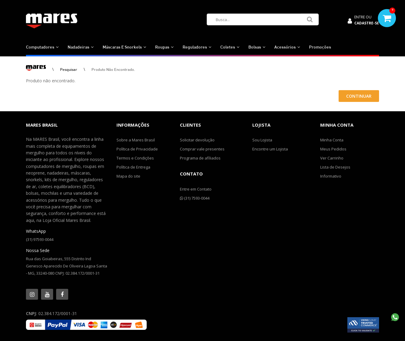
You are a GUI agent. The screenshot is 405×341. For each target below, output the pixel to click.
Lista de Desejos (335, 167)
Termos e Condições (135, 158)
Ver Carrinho (331, 158)
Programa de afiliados (200, 158)
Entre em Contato (196, 189)
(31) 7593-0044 (194, 198)
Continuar (359, 96)
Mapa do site (128, 176)
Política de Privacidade (137, 149)
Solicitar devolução (197, 140)
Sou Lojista (262, 140)
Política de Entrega (133, 167)
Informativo (330, 176)
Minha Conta (331, 140)
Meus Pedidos (333, 149)
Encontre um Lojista (270, 149)
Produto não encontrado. (113, 69)
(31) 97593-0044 (39, 239)
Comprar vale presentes (202, 149)
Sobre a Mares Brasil (135, 140)
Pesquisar (68, 69)
